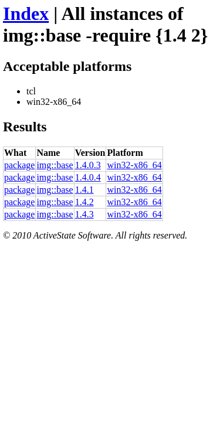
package (19, 165)
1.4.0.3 (88, 165)
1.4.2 (84, 202)
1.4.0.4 (88, 177)
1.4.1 (84, 190)
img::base (54, 165)
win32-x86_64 (134, 165)
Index (26, 13)
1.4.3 (84, 214)
